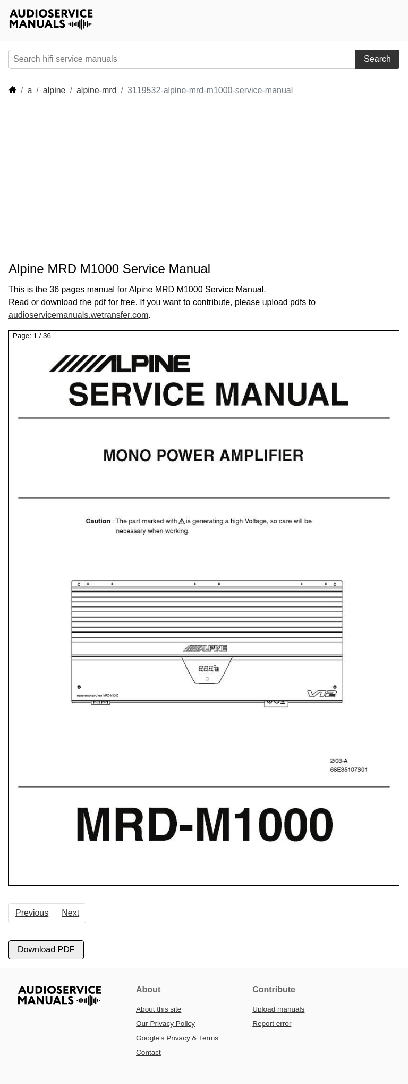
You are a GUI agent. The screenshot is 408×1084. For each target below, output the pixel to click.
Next (70, 912)
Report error (271, 1024)
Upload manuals (278, 1009)
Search (377, 58)
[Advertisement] (201, 178)
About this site (158, 1009)
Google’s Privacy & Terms (177, 1038)
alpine (54, 90)
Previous (31, 912)
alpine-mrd (96, 90)
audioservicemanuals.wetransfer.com (78, 314)
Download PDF (46, 949)
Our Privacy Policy (165, 1024)
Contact (148, 1052)
